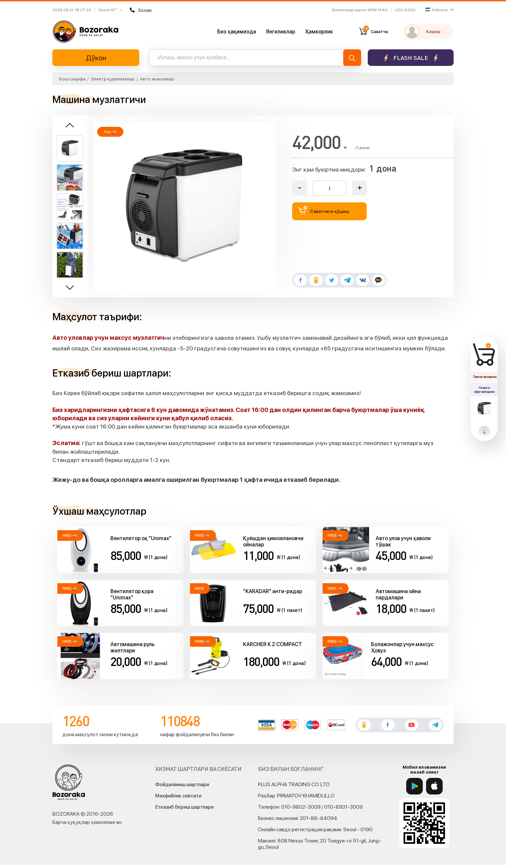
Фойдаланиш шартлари (182, 785)
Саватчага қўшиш (323, 210)
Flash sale (411, 58)
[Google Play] (414, 786)
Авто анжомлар (157, 78)
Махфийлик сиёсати (178, 796)
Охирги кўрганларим (484, 389)
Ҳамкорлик (319, 31)
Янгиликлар (280, 31)
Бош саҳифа (72, 78)
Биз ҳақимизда (236, 31)
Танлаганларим (484, 377)
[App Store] (434, 786)
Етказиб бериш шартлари (184, 807)
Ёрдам (141, 10)
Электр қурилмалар (113, 78)
